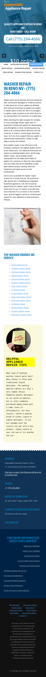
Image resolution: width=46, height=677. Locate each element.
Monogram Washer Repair (21, 315)
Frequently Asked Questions (15, 580)
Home (6, 64)
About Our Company (32, 546)
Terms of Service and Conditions (16, 590)
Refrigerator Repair (19, 64)
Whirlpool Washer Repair (21, 272)
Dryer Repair (6, 68)
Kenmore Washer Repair (20, 283)
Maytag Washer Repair (20, 308)
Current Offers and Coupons (29, 561)
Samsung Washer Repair (20, 279)
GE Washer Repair (18, 304)
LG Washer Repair (18, 290)
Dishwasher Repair (22, 68)
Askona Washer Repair (20, 276)
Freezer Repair (38, 68)
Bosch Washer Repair (19, 265)
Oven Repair (8, 72)
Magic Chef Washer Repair (21, 297)
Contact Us (38, 72)
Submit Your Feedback (31, 551)
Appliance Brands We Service (15, 571)
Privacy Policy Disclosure (13, 585)
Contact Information (32, 556)
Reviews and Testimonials (30, 566)
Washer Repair (36, 64)
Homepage (14, 605)
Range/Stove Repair (23, 72)
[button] (4, 56)
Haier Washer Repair (19, 286)
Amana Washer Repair (20, 293)
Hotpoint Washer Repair (20, 311)
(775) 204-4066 (12, 488)
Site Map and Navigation (13, 575)
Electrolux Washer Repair (21, 301)
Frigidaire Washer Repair (21, 269)
